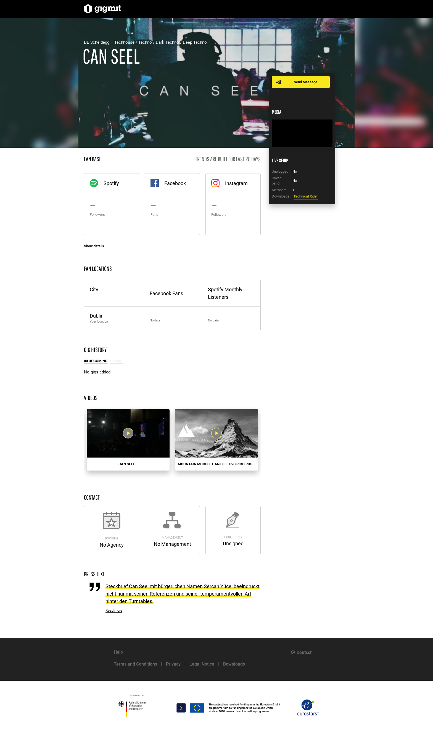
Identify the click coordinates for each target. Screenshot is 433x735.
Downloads (234, 664)
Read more (113, 610)
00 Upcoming (96, 361)
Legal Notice (201, 664)
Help (118, 652)
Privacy (173, 664)
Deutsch (305, 652)
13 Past (116, 361)
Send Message (305, 82)
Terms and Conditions (135, 664)
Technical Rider (306, 196)
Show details (94, 246)
